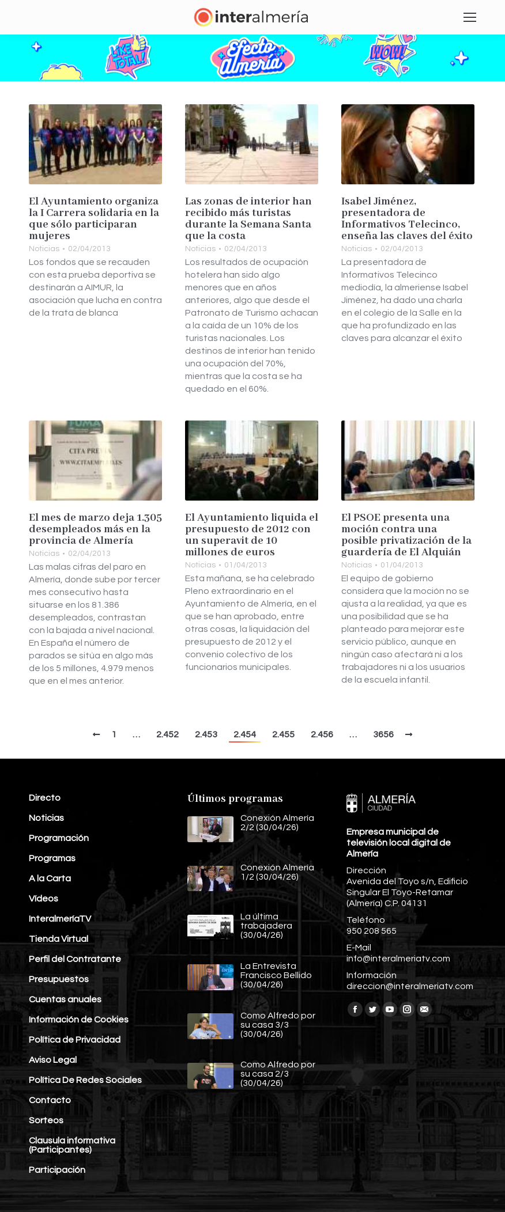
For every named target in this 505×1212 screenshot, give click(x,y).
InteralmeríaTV (60, 918)
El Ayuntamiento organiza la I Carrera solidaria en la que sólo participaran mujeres (94, 219)
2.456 (322, 734)
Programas (52, 858)
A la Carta (50, 878)
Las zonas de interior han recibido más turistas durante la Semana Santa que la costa (248, 219)
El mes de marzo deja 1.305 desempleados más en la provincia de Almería (95, 529)
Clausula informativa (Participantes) (72, 1145)
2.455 (283, 734)
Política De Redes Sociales (85, 1080)
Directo (45, 797)
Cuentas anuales (65, 999)
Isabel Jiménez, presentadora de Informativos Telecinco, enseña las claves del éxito (407, 219)
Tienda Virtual (58, 939)
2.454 (244, 734)
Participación (57, 1170)
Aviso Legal (53, 1060)
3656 (383, 734)
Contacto (50, 1100)
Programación (59, 838)
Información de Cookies (79, 1019)
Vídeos (43, 898)
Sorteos (46, 1120)
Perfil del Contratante (75, 959)
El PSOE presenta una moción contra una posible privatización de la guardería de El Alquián (406, 535)
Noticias (44, 249)
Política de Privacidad (74, 1039)
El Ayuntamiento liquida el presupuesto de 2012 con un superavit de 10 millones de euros (251, 535)
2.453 (206, 734)
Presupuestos (59, 979)
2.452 (167, 734)
